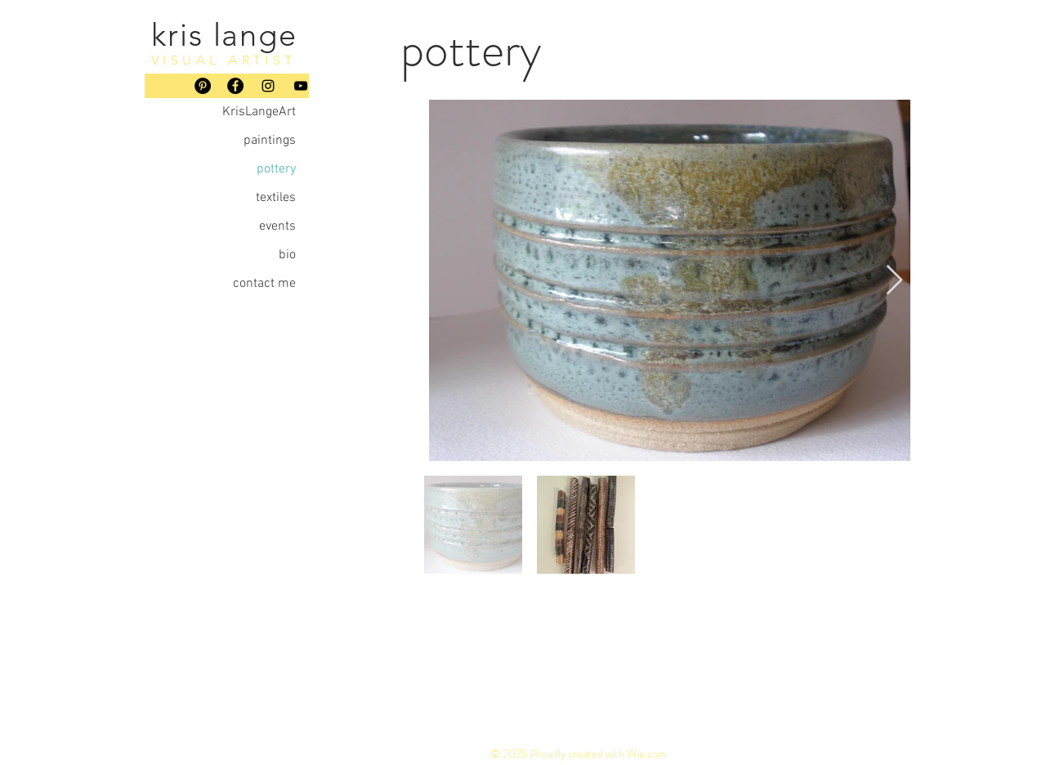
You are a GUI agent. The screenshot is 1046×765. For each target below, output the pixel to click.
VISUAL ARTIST (224, 60)
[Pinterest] (202, 86)
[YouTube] (301, 86)
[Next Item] (894, 281)
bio (287, 255)
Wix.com (647, 753)
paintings (270, 140)
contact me (264, 283)
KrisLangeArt (259, 112)
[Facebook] (235, 86)
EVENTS (781, 702)
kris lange (224, 35)
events (277, 226)
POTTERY (647, 702)
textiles (276, 198)
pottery (276, 169)
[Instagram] (268, 86)
